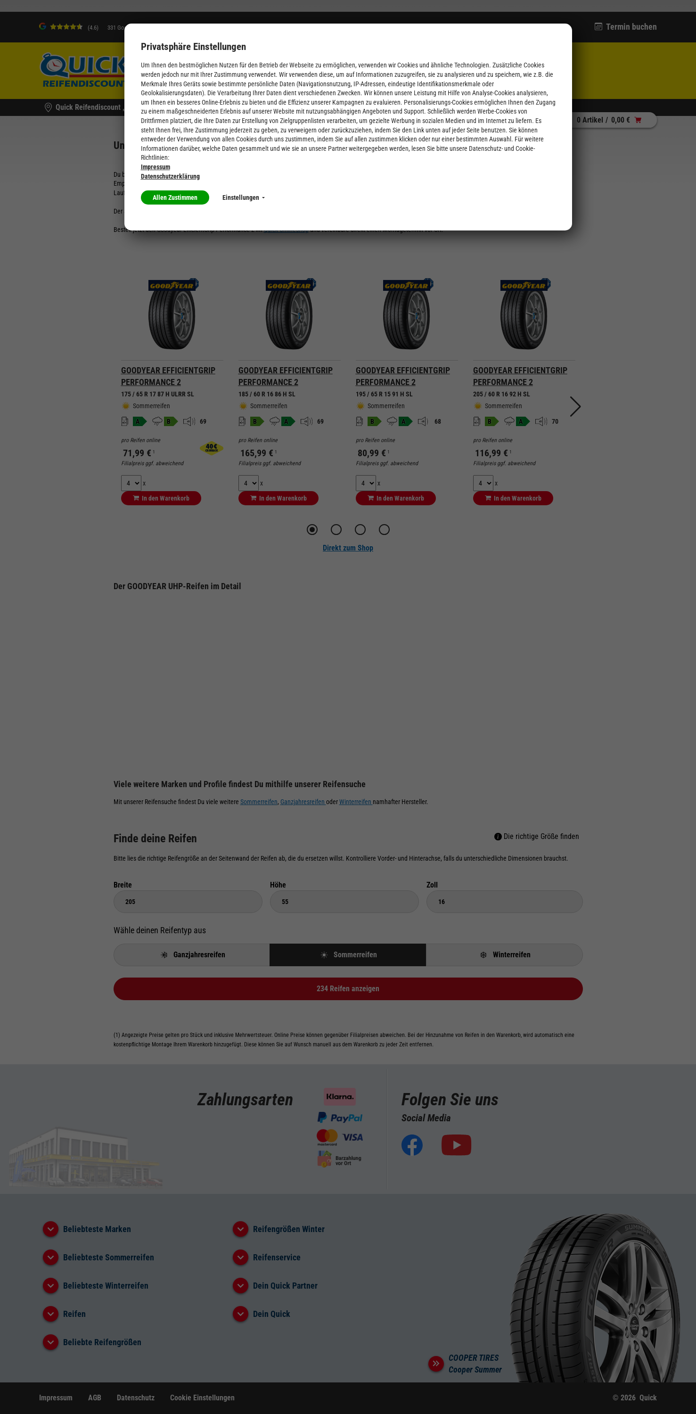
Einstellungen (243, 197)
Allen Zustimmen (175, 197)
